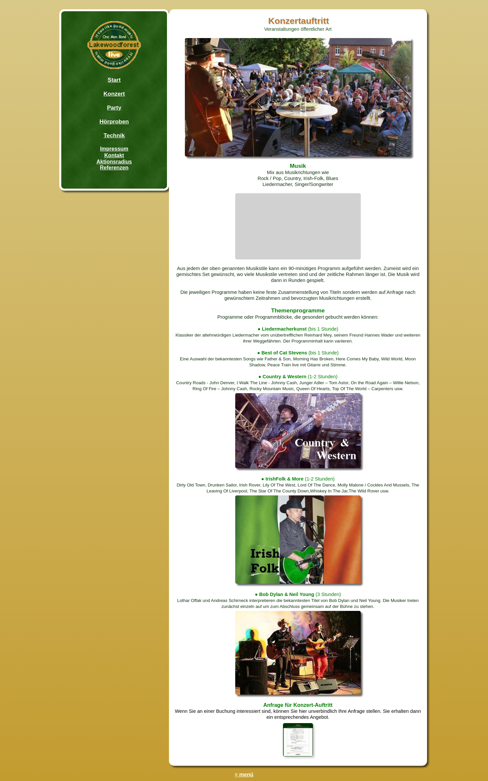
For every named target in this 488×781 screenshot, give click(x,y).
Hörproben (114, 121)
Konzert (114, 93)
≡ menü (244, 774)
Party (114, 107)
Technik (114, 135)
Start (114, 79)
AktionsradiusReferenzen (114, 164)
